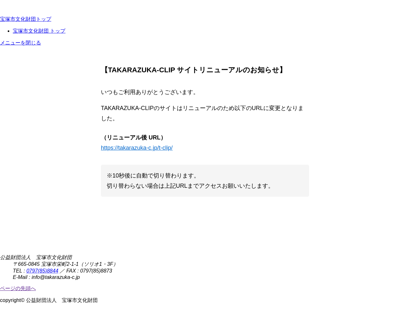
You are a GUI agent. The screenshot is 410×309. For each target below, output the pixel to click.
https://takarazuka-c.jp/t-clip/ (137, 148)
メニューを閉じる (20, 42)
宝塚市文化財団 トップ (39, 31)
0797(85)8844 (42, 270)
